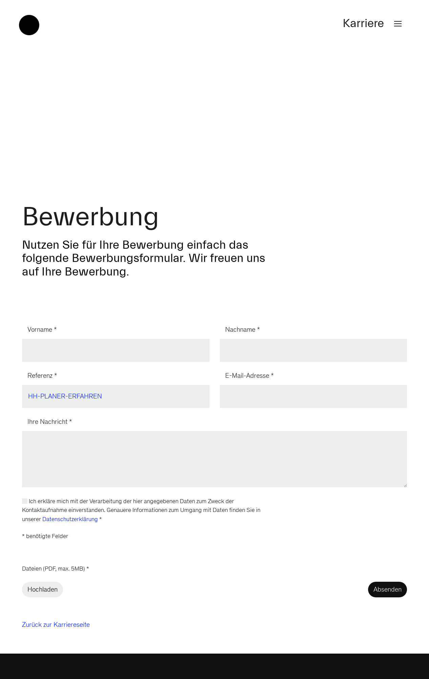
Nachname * (242, 330)
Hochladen (42, 590)
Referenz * (42, 376)
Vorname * (42, 330)
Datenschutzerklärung (70, 520)
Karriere (374, 24)
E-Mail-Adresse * (249, 376)
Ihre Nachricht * (49, 422)
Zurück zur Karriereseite (56, 625)
